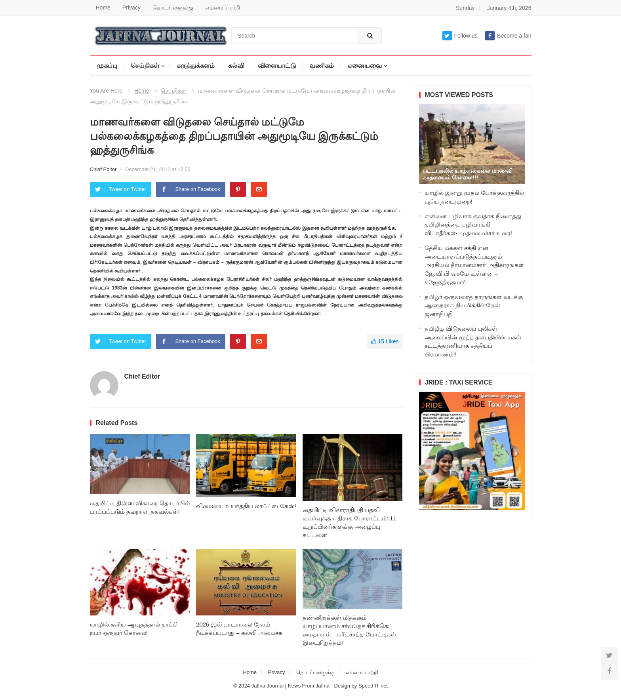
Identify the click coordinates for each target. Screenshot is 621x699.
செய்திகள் (145, 65)
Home (103, 7)
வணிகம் (321, 65)
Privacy (131, 7)
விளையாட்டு (277, 65)
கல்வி (236, 65)
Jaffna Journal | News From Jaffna (290, 686)
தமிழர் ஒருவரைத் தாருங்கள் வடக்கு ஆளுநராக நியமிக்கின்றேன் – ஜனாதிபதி (474, 305)
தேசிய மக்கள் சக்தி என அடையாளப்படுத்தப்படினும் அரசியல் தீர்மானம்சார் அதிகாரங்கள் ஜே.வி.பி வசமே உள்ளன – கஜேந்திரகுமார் (474, 265)
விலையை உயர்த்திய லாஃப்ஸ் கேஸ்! (246, 506)
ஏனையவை (364, 65)
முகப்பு (107, 65)
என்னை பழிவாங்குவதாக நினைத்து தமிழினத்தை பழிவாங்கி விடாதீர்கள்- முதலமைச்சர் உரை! (473, 225)
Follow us (460, 35)
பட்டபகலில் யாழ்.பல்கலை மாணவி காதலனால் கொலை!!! (468, 174)
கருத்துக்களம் (196, 65)
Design (342, 686)
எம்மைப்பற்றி (222, 7)
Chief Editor (104, 169)
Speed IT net (373, 686)
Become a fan (508, 35)
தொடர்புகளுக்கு (172, 7)
